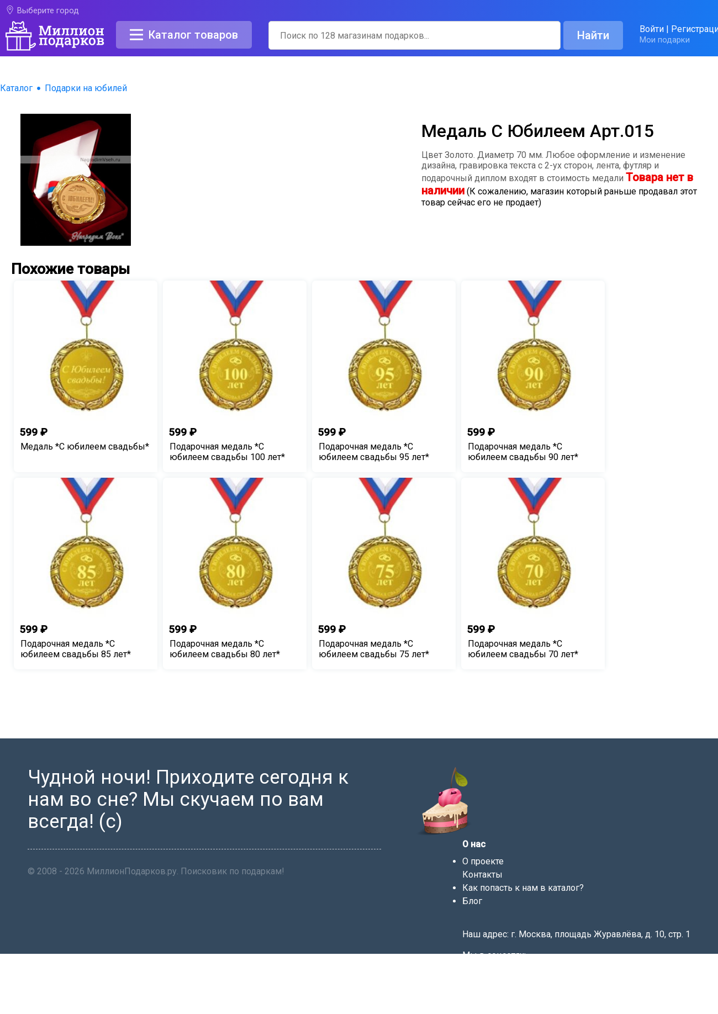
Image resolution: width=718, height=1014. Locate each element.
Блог (472, 901)
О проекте (483, 861)
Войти (652, 29)
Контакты (482, 874)
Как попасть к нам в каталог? (523, 888)
